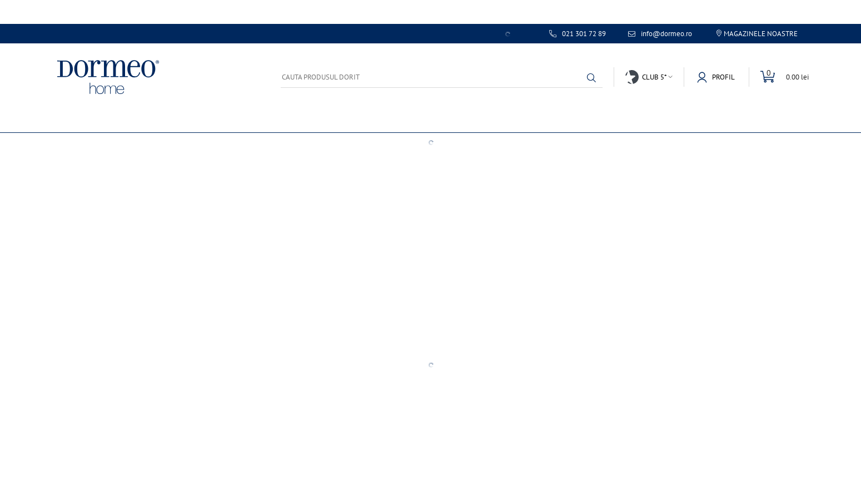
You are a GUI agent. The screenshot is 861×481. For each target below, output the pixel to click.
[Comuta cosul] (779, 77)
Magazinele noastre (761, 33)
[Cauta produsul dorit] (442, 77)
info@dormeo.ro (666, 33)
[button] (591, 77)
